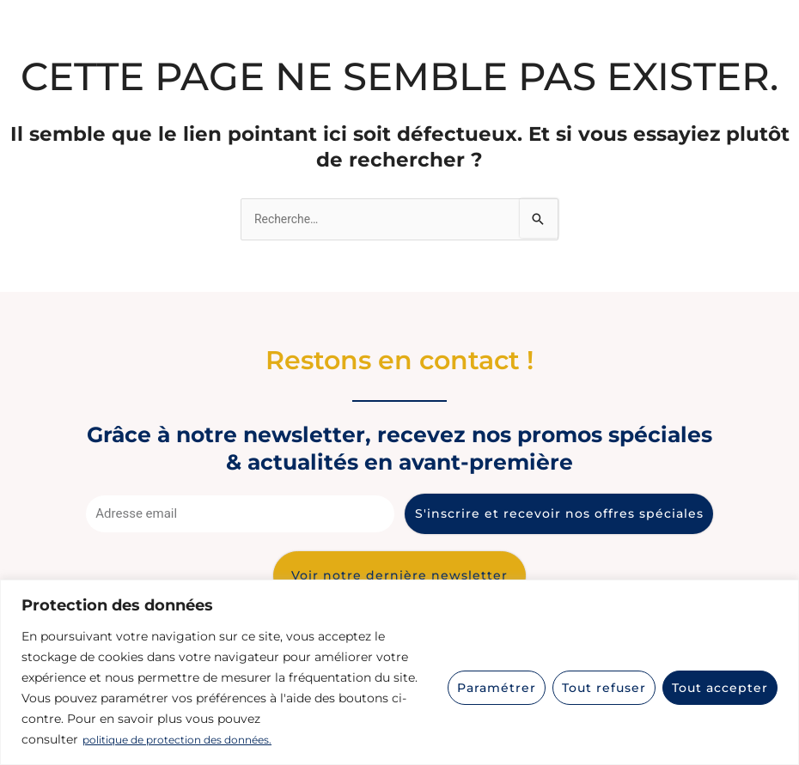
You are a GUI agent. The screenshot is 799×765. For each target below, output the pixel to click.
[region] (399, 672)
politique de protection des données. (192, 740)
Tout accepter (720, 687)
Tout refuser (604, 687)
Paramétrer (496, 687)
